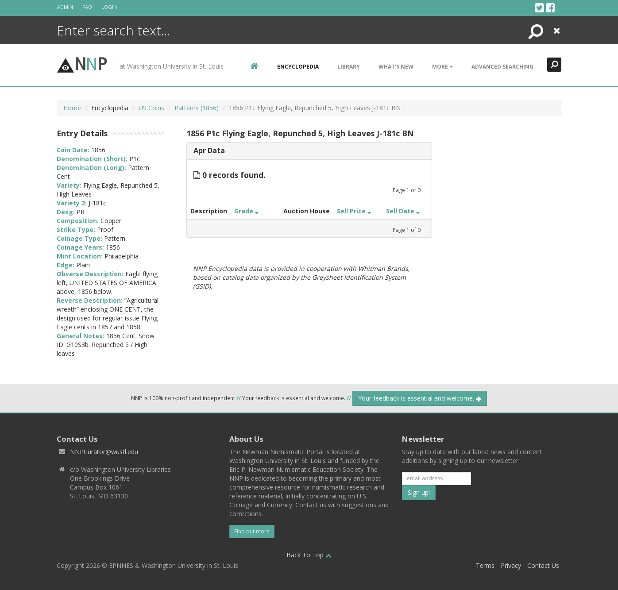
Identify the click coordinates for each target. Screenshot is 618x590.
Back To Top (309, 555)
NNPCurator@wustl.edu (104, 451)
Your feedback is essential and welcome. (419, 398)
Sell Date (403, 211)
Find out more (252, 531)
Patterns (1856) (196, 108)
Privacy (511, 565)
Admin (65, 7)
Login (109, 7)
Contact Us (543, 565)
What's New (396, 66)
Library (348, 66)
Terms (485, 565)
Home (72, 108)
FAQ (87, 7)
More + (442, 66)
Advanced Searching (502, 66)
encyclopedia (298, 66)
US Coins (151, 108)
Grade (246, 211)
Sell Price (354, 211)
